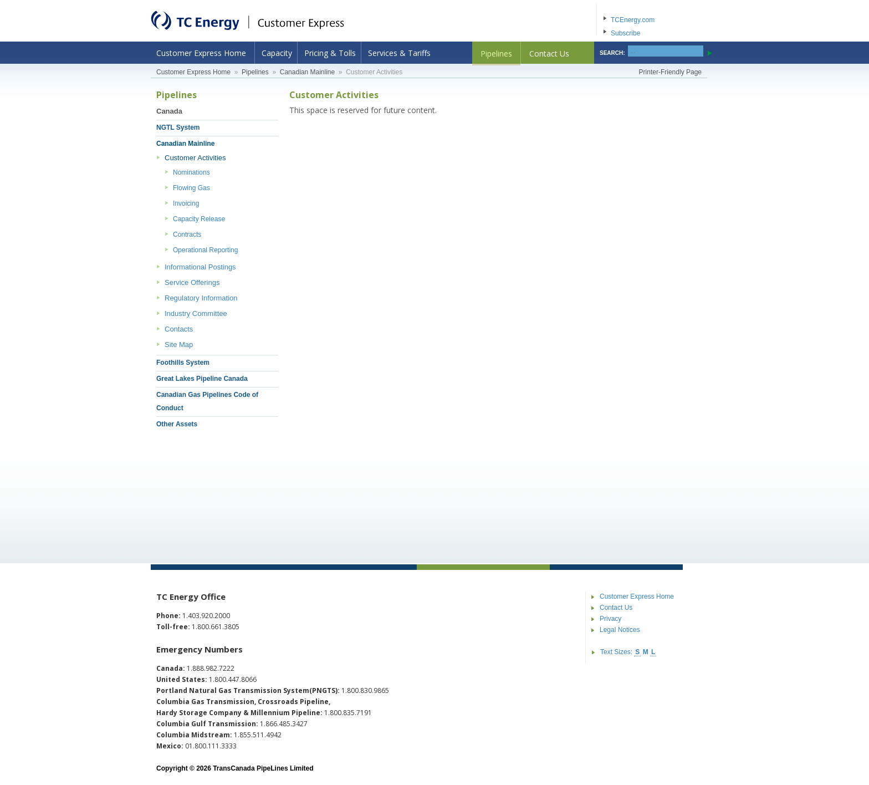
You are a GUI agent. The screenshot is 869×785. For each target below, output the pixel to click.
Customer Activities (195, 158)
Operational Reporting (205, 250)
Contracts (187, 234)
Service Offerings (192, 282)
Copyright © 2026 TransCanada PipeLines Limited (235, 768)
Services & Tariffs (399, 53)
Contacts (179, 329)
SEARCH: (612, 53)
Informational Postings (200, 267)
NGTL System (178, 127)
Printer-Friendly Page (670, 72)
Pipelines (496, 53)
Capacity (277, 53)
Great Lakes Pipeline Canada (202, 379)
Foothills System (182, 362)
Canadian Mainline (307, 72)
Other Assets (176, 424)
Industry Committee (196, 313)
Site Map (179, 344)
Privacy (610, 619)
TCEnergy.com (633, 20)
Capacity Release (199, 219)
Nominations (191, 172)
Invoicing (186, 203)
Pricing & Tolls (330, 53)
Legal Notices (620, 630)
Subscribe (625, 33)
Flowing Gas (191, 188)
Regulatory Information (201, 298)
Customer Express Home (201, 53)
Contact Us (549, 53)
